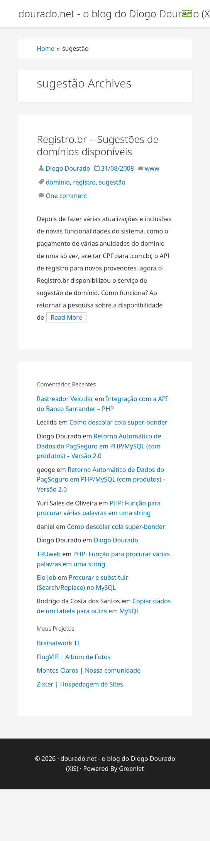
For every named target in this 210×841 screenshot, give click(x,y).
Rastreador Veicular (65, 398)
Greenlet (131, 768)
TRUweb (49, 554)
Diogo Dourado (67, 168)
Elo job (46, 577)
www (152, 168)
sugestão (112, 182)
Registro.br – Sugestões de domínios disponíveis (97, 145)
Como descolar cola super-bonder (118, 422)
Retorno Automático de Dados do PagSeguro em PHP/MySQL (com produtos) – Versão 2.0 (99, 446)
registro (84, 182)
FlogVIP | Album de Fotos (73, 657)
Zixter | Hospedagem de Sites (80, 684)
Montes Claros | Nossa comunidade (89, 670)
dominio (57, 182)
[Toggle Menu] (187, 13)
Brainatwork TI (58, 643)
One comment (66, 195)
